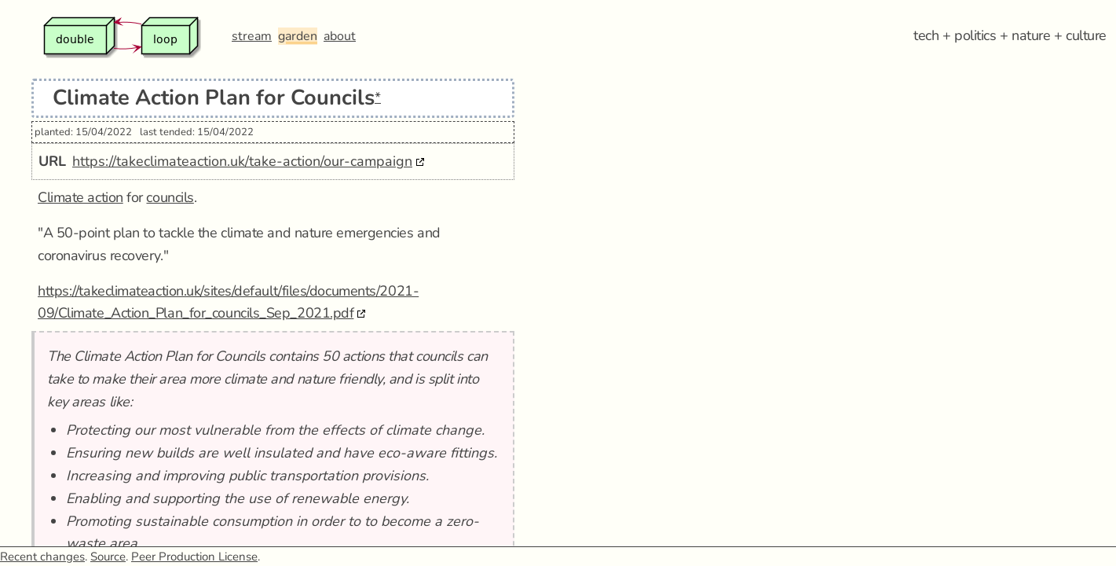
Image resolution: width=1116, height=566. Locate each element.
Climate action (80, 197)
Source (108, 556)
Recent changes (42, 556)
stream (252, 36)
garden (297, 36)
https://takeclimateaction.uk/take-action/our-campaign (242, 161)
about (340, 36)
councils (169, 197)
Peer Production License (194, 556)
